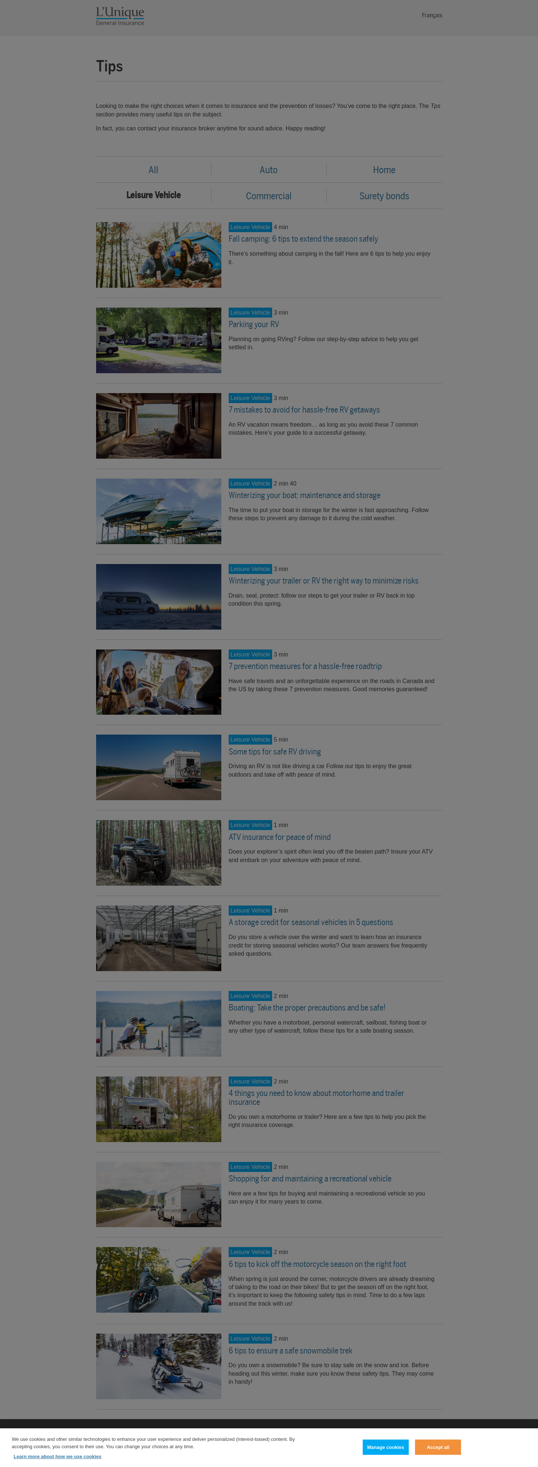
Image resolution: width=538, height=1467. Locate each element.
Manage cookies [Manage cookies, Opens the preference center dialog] (385, 1451)
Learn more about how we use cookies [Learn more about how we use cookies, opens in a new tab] (57, 1461)
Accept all (438, 1451)
